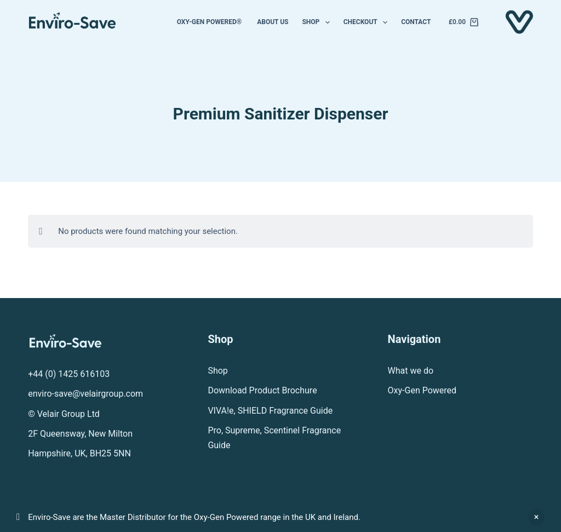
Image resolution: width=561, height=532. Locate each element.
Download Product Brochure (262, 390)
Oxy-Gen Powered (422, 390)
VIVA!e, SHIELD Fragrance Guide (270, 410)
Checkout (368, 22)
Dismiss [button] (536, 517)
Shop (318, 22)
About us (272, 22)
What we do (411, 370)
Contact (416, 22)
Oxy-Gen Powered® (210, 22)
